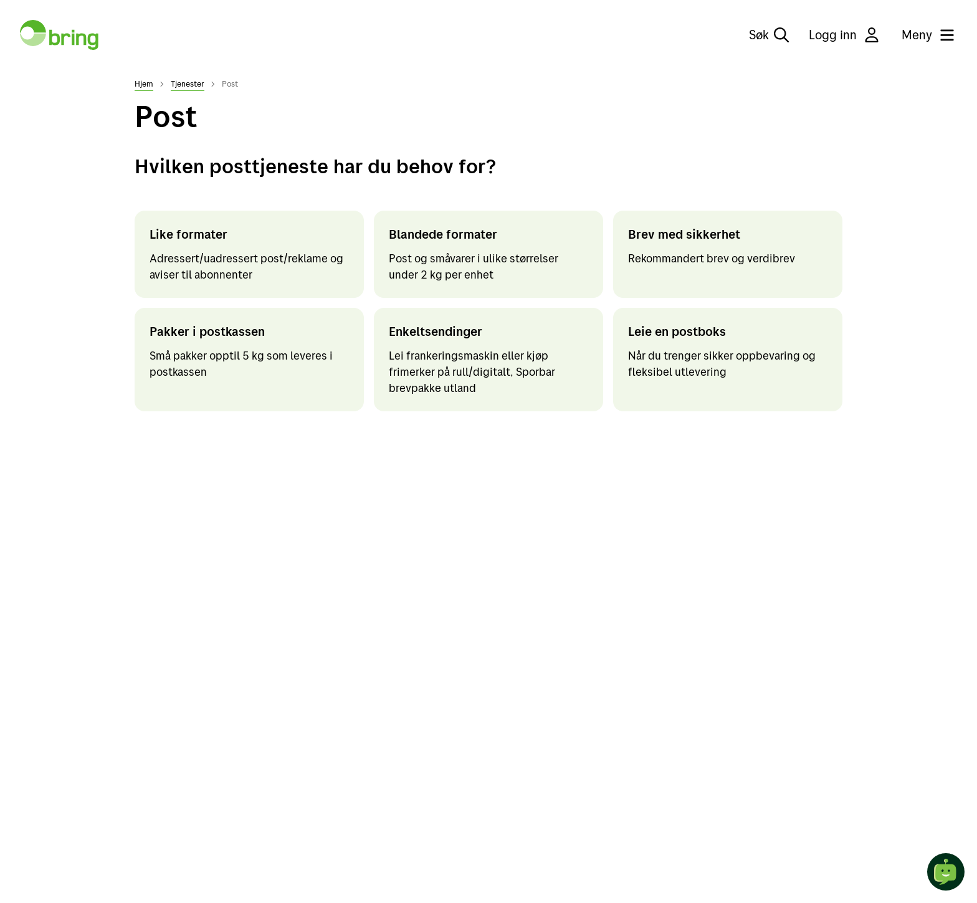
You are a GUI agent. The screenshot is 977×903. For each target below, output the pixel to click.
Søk (769, 34)
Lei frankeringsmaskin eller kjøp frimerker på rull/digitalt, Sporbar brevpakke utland (472, 371)
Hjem (144, 83)
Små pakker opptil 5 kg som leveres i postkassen (241, 363)
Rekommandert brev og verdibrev (711, 258)
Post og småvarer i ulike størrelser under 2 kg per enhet (473, 266)
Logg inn (845, 34)
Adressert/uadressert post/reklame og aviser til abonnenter (246, 266)
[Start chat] (946, 872)
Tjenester (187, 83)
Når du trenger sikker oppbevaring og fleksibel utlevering (722, 363)
